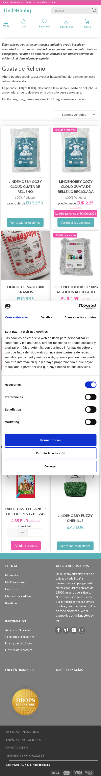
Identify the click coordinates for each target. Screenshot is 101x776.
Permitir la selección (50, 453)
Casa (23, 23)
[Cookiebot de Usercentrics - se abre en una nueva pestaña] (78, 306)
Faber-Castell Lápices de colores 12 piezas (26, 511)
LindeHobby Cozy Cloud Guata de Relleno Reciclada (76, 186)
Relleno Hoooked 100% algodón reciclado (75, 289)
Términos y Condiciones (25, 755)
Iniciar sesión (66, 23)
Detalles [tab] (46, 317)
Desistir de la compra (18, 650)
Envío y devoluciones (18, 643)
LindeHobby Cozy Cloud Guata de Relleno (25, 186)
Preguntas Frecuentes (19, 636)
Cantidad (24, 526)
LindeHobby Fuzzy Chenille (75, 518)
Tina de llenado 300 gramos (25, 289)
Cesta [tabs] (87, 23)
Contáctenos (17, 747)
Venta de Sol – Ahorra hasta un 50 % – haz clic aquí (29, 2)
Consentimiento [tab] (16, 317)
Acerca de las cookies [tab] (80, 317)
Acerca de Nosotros (18, 630)
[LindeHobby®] (17, 9)
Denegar (50, 466)
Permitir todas (50, 440)
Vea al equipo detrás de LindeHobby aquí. (75, 615)
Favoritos (44, 23)
